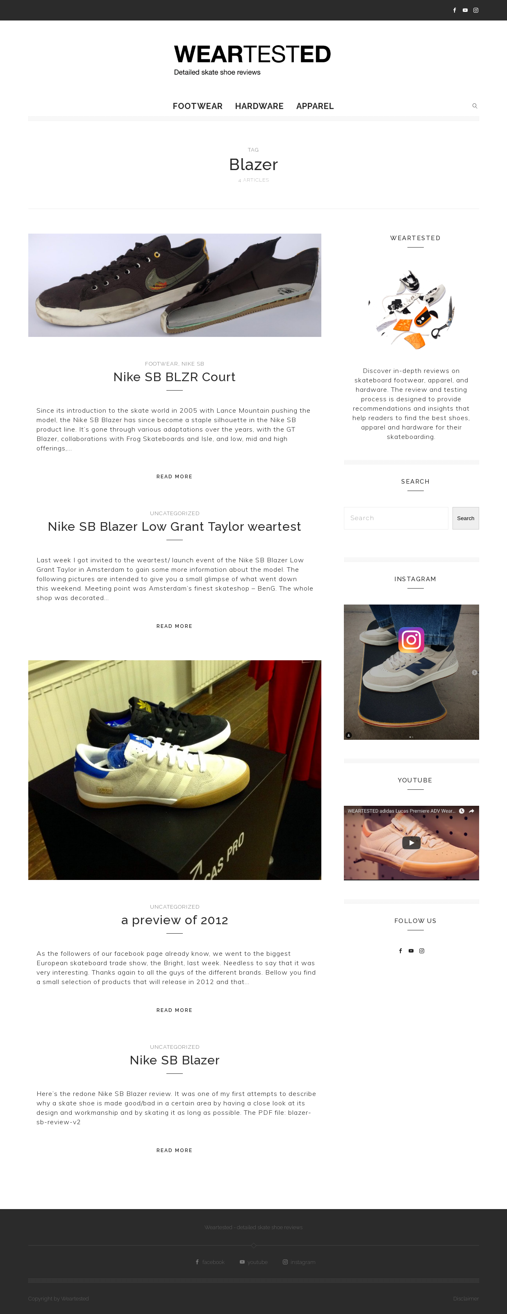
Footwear (198, 106)
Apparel (315, 106)
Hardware (259, 106)
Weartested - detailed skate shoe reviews (253, 1227)
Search (465, 518)
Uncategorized (175, 513)
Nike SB (193, 364)
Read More (175, 477)
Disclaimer (466, 1299)
